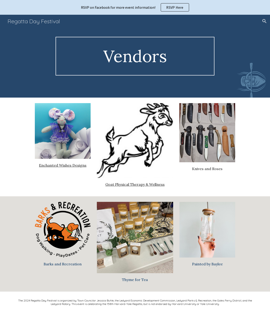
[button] (264, 21)
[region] (135, 7)
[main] (135, 56)
